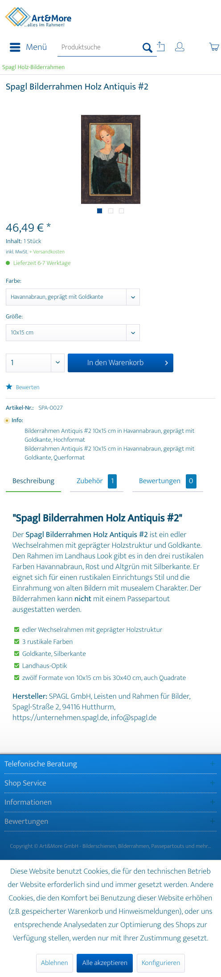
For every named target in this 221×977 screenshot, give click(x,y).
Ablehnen (54, 963)
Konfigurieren (161, 963)
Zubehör (97, 481)
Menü (28, 47)
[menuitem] (25, 48)
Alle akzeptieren (104, 963)
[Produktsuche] (107, 48)
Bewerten (23, 388)
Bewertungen (167, 481)
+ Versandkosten (47, 252)
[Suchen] (148, 48)
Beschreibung (33, 481)
